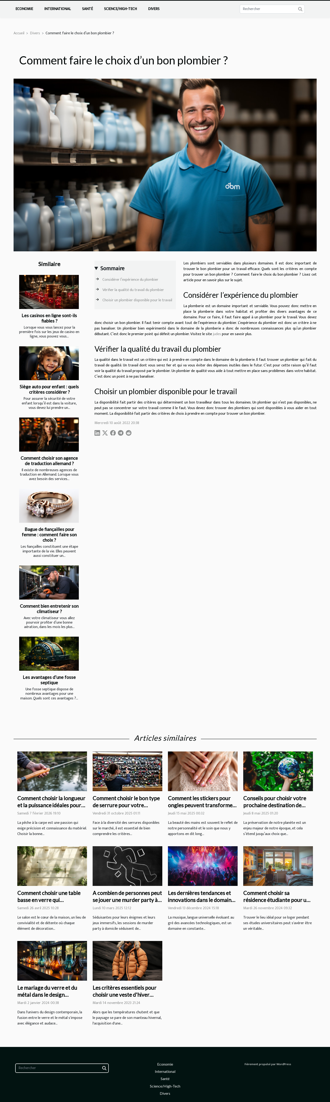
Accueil (19, 33)
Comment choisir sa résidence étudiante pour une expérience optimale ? (277, 900)
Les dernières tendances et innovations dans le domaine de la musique (201, 900)
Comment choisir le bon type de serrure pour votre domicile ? (126, 805)
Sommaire (112, 268)
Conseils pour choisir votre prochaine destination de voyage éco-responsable (274, 805)
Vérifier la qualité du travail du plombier (133, 290)
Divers (154, 9)
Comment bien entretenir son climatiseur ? (49, 608)
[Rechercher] (272, 9)
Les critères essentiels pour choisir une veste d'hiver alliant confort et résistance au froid (125, 998)
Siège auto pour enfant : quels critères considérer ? (49, 389)
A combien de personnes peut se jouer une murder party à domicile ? (127, 900)
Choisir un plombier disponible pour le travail (137, 300)
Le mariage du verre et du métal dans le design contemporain (47, 994)
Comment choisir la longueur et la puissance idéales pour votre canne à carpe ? (51, 805)
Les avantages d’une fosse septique (49, 679)
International (57, 9)
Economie (24, 9)
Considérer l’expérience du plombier (130, 280)
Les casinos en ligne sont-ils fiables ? (49, 318)
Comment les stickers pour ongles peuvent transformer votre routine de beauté (201, 805)
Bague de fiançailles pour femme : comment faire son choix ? (49, 534)
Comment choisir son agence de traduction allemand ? (49, 460)
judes (217, 334)
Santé (87, 9)
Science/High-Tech (120, 9)
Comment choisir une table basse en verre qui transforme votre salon (48, 900)
